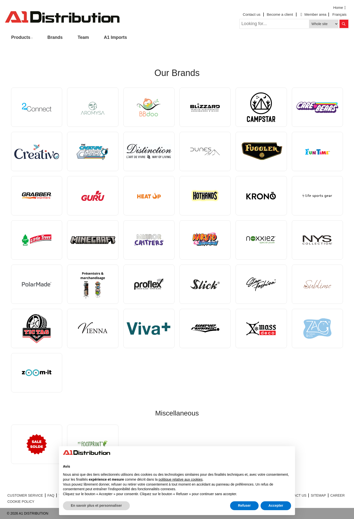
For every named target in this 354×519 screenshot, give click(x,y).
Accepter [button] (275, 505)
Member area (312, 14)
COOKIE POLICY (20, 502)
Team (83, 37)
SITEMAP (318, 495)
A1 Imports (115, 37)
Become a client (280, 14)
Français (339, 14)
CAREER (337, 495)
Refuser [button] (244, 505)
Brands (55, 37)
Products (20, 37)
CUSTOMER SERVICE (25, 495)
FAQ (50, 495)
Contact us (252, 14)
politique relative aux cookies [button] (181, 479)
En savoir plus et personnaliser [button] (96, 505)
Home (340, 7)
